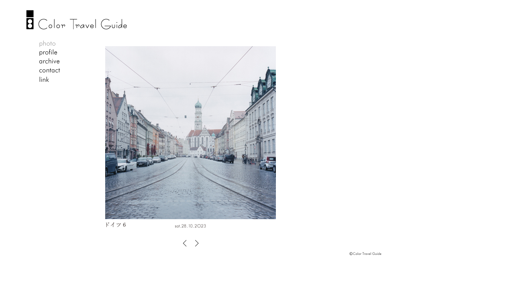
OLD (195, 243)
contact (50, 70)
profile (50, 53)
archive (50, 61)
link (50, 79)
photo (50, 44)
